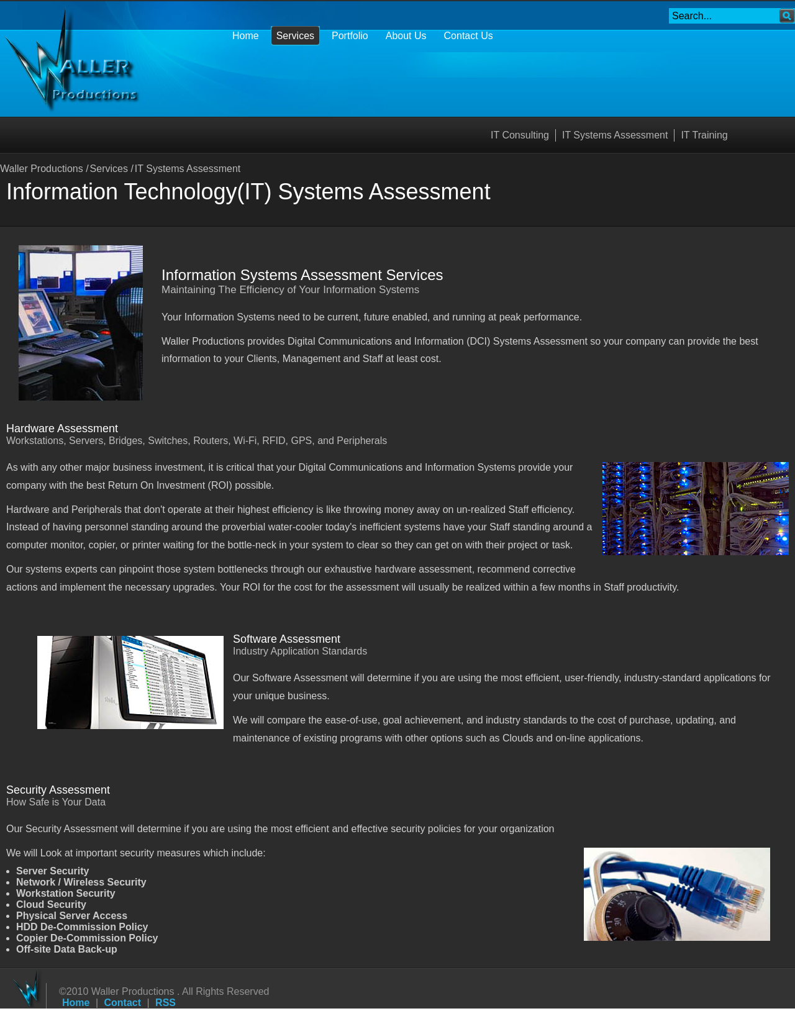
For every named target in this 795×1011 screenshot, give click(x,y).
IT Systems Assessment (615, 135)
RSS (165, 1002)
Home (75, 1002)
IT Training (704, 135)
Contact (123, 1002)
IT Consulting (520, 135)
